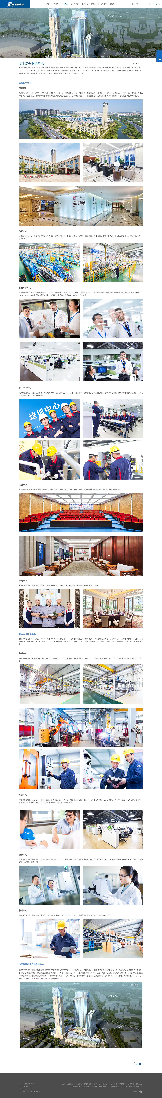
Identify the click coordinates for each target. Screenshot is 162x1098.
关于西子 (56, 4)
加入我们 (103, 4)
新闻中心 (85, 4)
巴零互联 (139, 1086)
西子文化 (94, 4)
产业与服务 (75, 4)
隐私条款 (139, 1084)
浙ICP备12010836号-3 (99, 1086)
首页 (47, 4)
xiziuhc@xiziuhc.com (26, 1089)
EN (157, 4)
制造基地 (65, 4)
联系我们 (113, 4)
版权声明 (131, 1084)
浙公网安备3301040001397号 (118, 1086)
